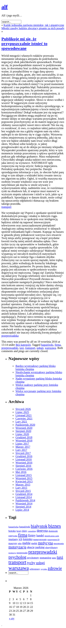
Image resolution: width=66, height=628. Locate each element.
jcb (20, 539)
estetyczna (12, 536)
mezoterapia (59, 543)
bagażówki (47, 344)
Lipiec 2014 (22, 509)
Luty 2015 (21, 487)
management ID (53, 540)
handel (40, 535)
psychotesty (33, 557)
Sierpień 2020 (23, 431)
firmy (32, 535)
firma (58, 344)
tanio (54, 558)
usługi (40, 347)
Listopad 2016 (23, 459)
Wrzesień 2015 (23, 478)
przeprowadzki (9, 347)
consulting (32, 531)
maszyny (12, 543)
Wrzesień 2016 (23, 462)
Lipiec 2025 (22, 412)
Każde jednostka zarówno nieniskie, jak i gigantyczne (34, 25)
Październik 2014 (25, 500)
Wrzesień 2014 (23, 503)
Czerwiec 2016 (23, 468)
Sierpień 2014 (23, 506)
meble (26, 543)
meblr (34, 543)
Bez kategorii (23, 344)
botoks (12, 530)
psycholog (17, 557)
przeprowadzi (22, 553)
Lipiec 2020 (22, 434)
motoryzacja (17, 547)
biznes (54, 526)
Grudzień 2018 (23, 437)
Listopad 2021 (23, 415)
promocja (12, 553)
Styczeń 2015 (23, 490)
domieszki (53, 531)
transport (6, 206)
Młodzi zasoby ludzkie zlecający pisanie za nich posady (32, 28)
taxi (22, 347)
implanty (13, 539)
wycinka (44, 569)
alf (4, 7)
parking (40, 547)
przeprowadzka (10, 335)
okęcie (31, 547)
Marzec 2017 (22, 446)
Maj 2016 (20, 472)
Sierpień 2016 (23, 465)
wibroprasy (35, 569)
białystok (39, 526)
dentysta (42, 530)
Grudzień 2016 (23, 456)
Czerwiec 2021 (23, 418)
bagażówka (13, 527)
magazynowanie (40, 539)
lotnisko (28, 539)
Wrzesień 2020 (23, 427)
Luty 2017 (21, 449)
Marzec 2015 (22, 484)
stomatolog (45, 557)
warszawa (50, 347)
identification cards (52, 536)
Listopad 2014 (23, 497)
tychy (31, 563)
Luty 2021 (21, 421)
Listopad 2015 (23, 475)
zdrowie (55, 568)
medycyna (45, 543)
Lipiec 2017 (22, 443)
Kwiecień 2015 (24, 481)
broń (19, 531)
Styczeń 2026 (23, 409)
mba (20, 543)
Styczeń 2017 (23, 453)
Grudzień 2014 (23, 494)
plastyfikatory (51, 547)
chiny (24, 530)
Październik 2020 (25, 424)
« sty (11, 618)
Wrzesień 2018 (23, 440)
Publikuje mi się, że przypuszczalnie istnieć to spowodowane (24, 44)
